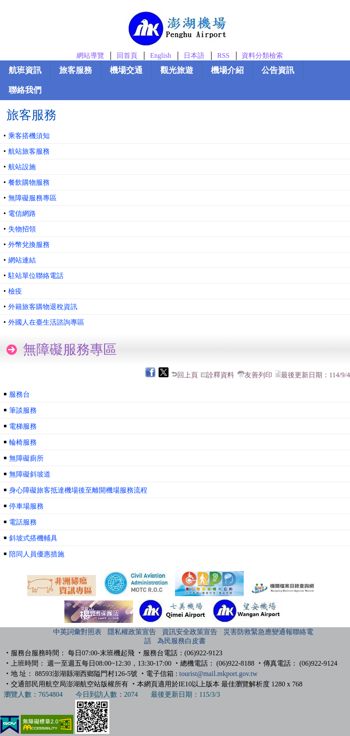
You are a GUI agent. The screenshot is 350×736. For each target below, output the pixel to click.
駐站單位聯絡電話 (36, 275)
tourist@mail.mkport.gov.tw (218, 673)
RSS (223, 55)
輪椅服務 (23, 442)
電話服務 (23, 522)
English (160, 55)
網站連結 (22, 260)
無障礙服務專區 (32, 198)
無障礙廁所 (26, 458)
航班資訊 (25, 70)
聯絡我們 (25, 90)
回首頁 (127, 55)
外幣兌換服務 (29, 244)
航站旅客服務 (29, 151)
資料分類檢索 (262, 55)
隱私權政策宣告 (132, 631)
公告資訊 (277, 70)
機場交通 (126, 70)
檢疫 (15, 291)
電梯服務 (23, 426)
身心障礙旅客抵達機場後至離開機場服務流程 (78, 490)
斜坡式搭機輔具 (33, 538)
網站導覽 (90, 55)
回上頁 (187, 375)
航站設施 (22, 167)
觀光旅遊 (176, 70)
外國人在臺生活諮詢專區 (46, 322)
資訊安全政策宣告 (189, 631)
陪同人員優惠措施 (36, 554)
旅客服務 (75, 70)
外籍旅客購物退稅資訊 (42, 306)
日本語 (194, 55)
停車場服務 (26, 506)
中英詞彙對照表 (77, 631)
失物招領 (22, 229)
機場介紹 (227, 70)
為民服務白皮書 (181, 640)
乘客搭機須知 (29, 135)
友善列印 (258, 375)
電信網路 (22, 213)
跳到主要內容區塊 (15, 2)
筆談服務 (23, 410)
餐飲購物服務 (29, 182)
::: (44, 631)
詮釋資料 (220, 375)
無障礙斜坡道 (30, 474)
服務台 (19, 394)
